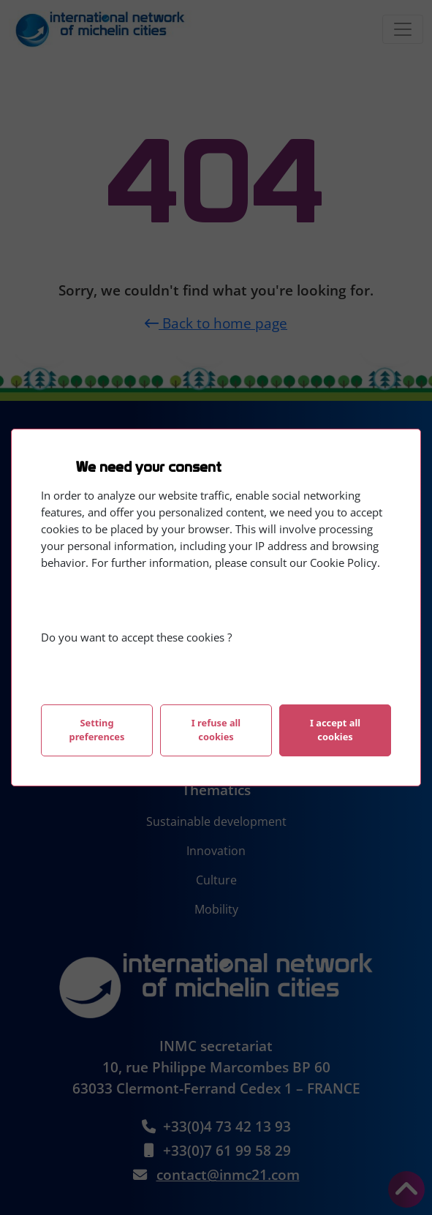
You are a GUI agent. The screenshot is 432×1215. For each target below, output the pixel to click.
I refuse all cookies (216, 729)
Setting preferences (97, 729)
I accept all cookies (335, 729)
